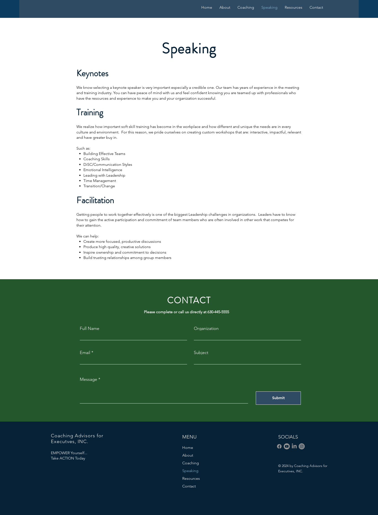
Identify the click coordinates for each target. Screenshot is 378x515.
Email (85, 352)
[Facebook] (279, 446)
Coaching (190, 463)
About (187, 455)
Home (187, 447)
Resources (191, 478)
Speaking (190, 470)
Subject (201, 352)
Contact (189, 486)
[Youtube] (287, 446)
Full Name (89, 328)
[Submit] (278, 398)
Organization (206, 328)
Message (88, 379)
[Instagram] (302, 446)
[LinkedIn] (294, 446)
